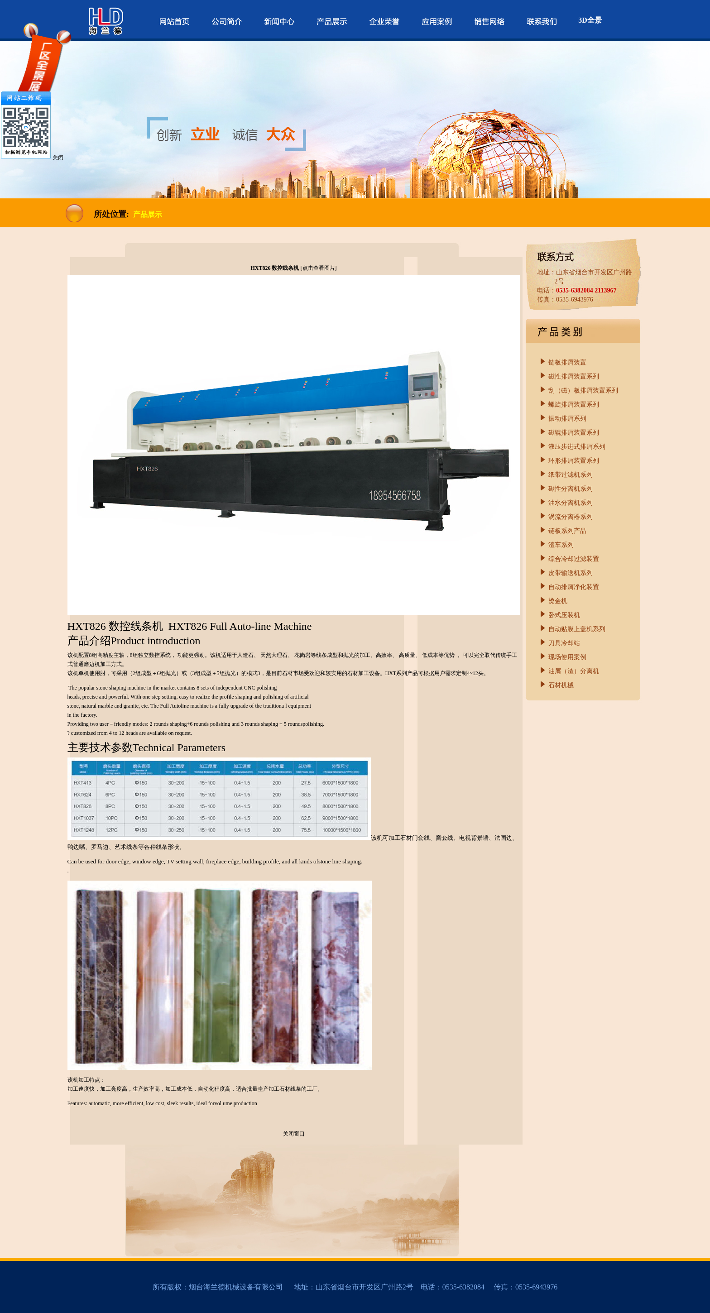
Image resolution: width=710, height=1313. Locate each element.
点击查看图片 (318, 268)
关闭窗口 (294, 1134)
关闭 (58, 157)
